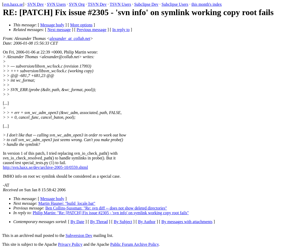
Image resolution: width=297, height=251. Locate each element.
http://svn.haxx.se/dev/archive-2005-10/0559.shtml (45, 167)
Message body (52, 25)
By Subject (123, 221)
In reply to (121, 29)
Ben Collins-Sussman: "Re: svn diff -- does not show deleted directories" (106, 208)
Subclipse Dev (146, 4)
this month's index (206, 4)
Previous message (91, 29)
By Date (77, 221)
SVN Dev (35, 4)
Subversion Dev (79, 235)
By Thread (99, 221)
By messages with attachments (187, 221)
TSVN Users (120, 4)
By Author (147, 221)
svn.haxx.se (13, 4)
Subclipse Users (175, 4)
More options (81, 25)
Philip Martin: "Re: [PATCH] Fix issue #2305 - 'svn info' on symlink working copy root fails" (111, 213)
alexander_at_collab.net (69, 38)
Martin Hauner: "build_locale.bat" (66, 203)
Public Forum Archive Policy (134, 244)
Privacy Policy (70, 244)
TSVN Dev (97, 4)
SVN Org (77, 4)
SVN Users (56, 4)
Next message (59, 29)
